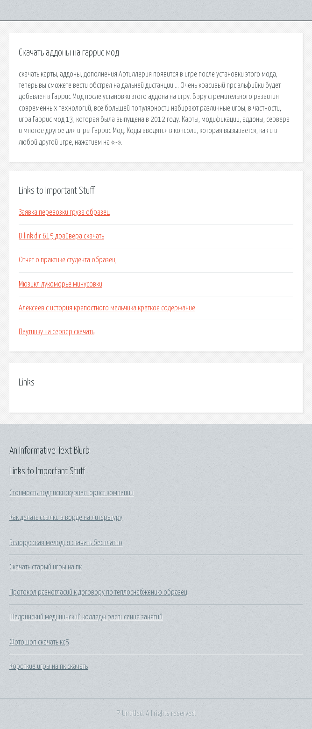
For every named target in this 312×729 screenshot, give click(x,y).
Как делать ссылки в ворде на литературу (65, 517)
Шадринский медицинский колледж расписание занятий (86, 617)
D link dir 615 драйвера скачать (61, 236)
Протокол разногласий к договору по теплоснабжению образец (98, 592)
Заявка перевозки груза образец (64, 212)
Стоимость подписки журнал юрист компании (71, 493)
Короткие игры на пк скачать (48, 666)
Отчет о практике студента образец (67, 260)
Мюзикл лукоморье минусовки (60, 284)
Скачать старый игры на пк (45, 567)
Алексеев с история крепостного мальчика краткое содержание (107, 308)
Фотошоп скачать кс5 (39, 642)
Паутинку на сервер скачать (56, 332)
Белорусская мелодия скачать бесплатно (65, 543)
